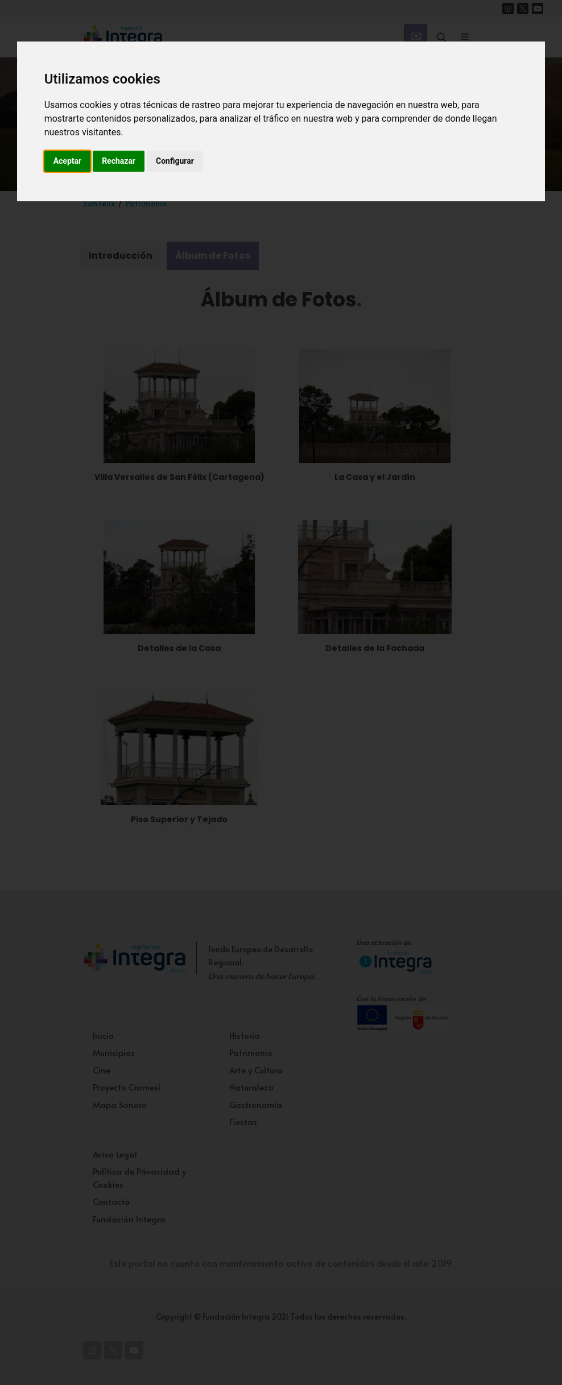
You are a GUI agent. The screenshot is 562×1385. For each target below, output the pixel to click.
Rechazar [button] (118, 160)
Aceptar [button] (67, 160)
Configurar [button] (175, 160)
